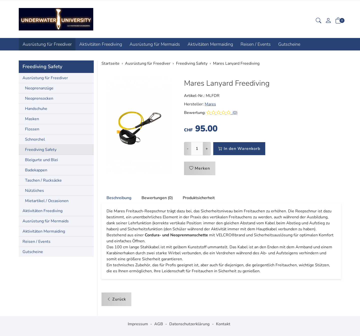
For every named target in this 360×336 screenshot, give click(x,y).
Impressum (138, 324)
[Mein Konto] (328, 21)
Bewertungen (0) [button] (157, 198)
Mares (210, 104)
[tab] (117, 198)
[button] (318, 21)
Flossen (32, 129)
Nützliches (34, 190)
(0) (222, 112)
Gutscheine (289, 44)
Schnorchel (35, 139)
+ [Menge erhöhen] (207, 148)
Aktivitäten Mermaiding (210, 44)
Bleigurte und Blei (41, 160)
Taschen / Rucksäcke (43, 180)
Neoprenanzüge (39, 88)
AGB (158, 324)
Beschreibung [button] (119, 198)
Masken (32, 119)
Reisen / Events (255, 44)
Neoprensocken (39, 98)
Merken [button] (199, 168)
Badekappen (36, 170)
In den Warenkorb (239, 149)
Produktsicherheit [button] (199, 198)
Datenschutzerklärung (189, 324)
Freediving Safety (42, 66)
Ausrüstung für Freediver (47, 44)
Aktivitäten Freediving (100, 44)
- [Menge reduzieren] (187, 148)
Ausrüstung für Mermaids (155, 44)
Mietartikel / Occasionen (46, 201)
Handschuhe (36, 108)
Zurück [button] (116, 299)
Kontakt (223, 324)
